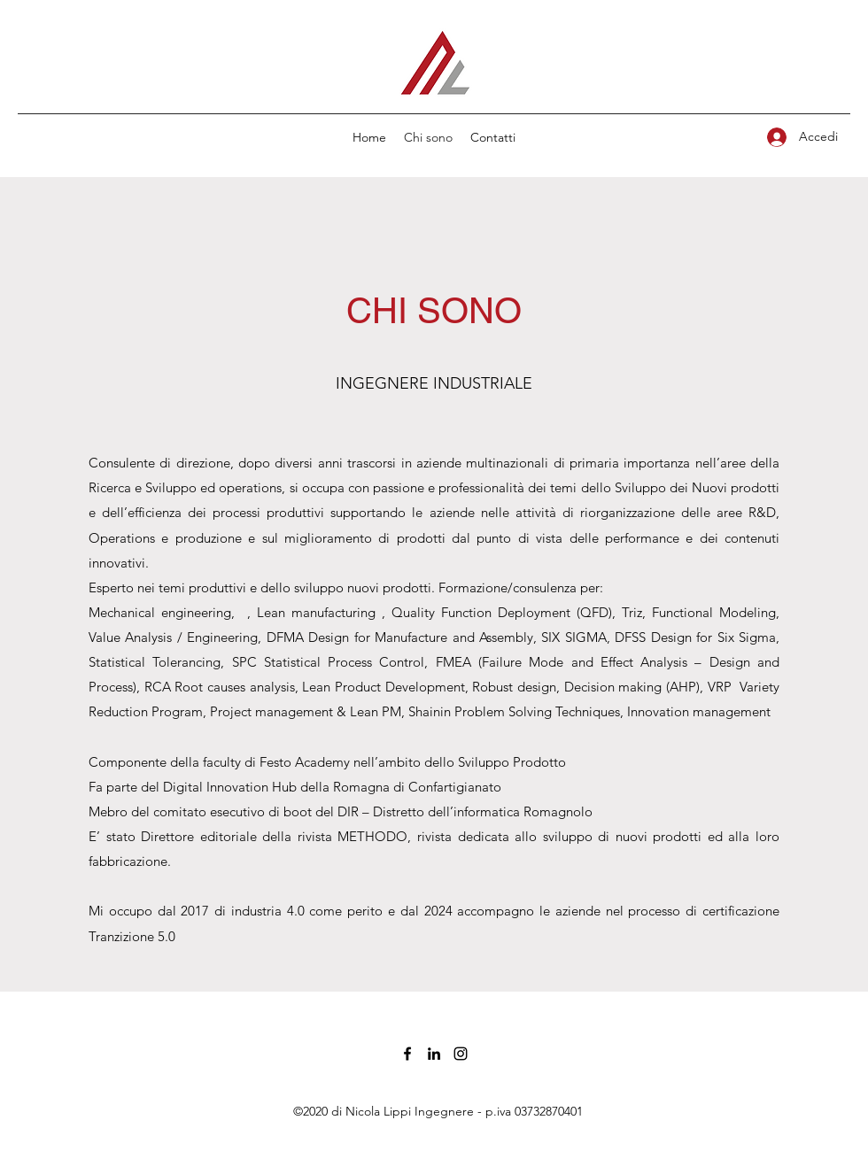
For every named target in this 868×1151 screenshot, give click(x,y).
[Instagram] (460, 1053)
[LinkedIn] (434, 1053)
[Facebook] (407, 1053)
